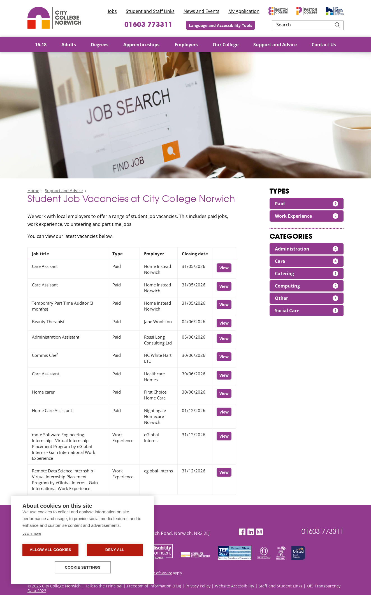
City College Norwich (54, 18)
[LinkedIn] (250, 532)
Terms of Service (158, 572)
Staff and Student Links (280, 586)
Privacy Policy (198, 586)
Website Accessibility (234, 586)
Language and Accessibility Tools (257, 25)
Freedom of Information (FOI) (154, 586)
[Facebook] (242, 532)
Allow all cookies (50, 550)
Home (33, 190)
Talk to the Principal (103, 586)
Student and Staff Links (150, 11)
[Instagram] (259, 532)
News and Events (201, 11)
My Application (243, 11)
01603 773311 (181, 25)
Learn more (31, 533)
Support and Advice (64, 190)
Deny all (114, 550)
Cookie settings (83, 567)
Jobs (112, 11)
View (224, 267)
